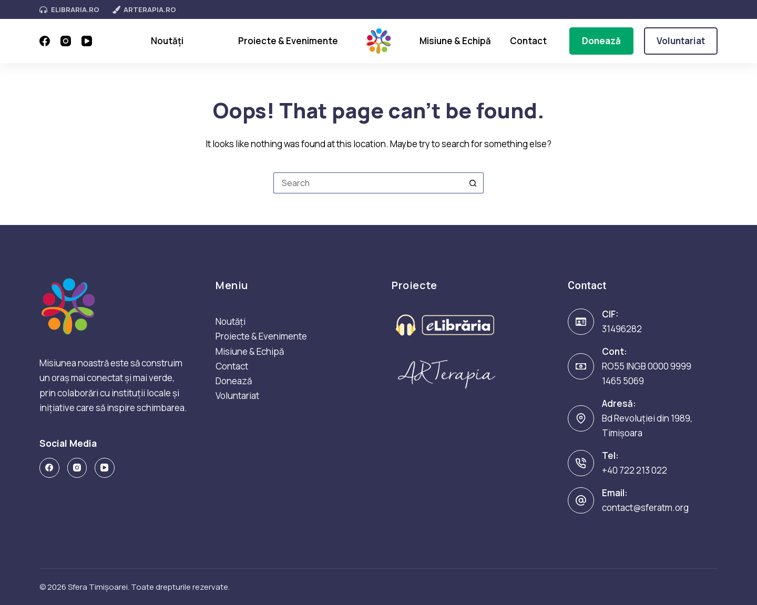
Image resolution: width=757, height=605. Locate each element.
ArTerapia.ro (144, 9)
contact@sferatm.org (645, 507)
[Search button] (473, 182)
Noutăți (167, 41)
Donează (601, 41)
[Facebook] (44, 41)
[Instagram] (65, 41)
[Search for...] (368, 182)
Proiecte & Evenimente (288, 41)
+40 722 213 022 (634, 470)
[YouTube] (86, 41)
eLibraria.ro (69, 9)
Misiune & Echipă (455, 41)
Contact (528, 41)
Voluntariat (681, 41)
